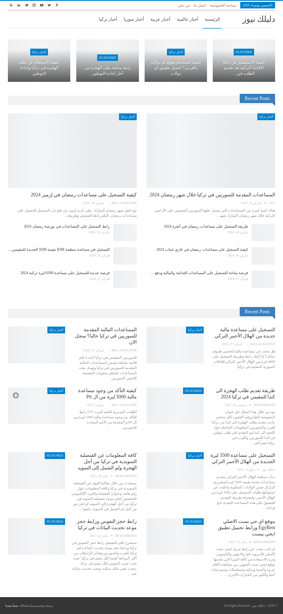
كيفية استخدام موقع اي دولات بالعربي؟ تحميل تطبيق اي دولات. (176, 68)
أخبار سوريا (134, 19)
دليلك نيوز (258, 18)
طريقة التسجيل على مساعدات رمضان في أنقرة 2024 (206, 226)
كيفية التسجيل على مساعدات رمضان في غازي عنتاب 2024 (202, 249)
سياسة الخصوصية (223, 5)
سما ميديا (11, 605)
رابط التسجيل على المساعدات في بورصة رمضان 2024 (67, 226)
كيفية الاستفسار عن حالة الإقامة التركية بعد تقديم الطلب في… (244, 68)
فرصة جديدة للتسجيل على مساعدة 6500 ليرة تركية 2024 (65, 273)
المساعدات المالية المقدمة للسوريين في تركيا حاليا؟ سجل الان (106, 336)
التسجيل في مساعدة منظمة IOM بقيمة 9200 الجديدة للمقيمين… (58, 249)
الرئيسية (212, 19)
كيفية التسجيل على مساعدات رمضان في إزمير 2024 (84, 194)
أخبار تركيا (108, 19)
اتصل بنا (200, 5)
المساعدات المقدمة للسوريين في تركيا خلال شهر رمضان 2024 (212, 194)
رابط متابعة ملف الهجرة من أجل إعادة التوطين (107, 71)
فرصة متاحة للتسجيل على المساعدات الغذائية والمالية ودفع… (199, 273)
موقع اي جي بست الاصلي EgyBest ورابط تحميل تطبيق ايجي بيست (246, 528)
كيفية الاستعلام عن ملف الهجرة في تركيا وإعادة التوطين (39, 68)
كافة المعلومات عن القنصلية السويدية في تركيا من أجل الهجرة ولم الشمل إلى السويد (107, 461)
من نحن (184, 5)
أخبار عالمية (187, 19)
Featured (244, 52)
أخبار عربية (160, 19)
